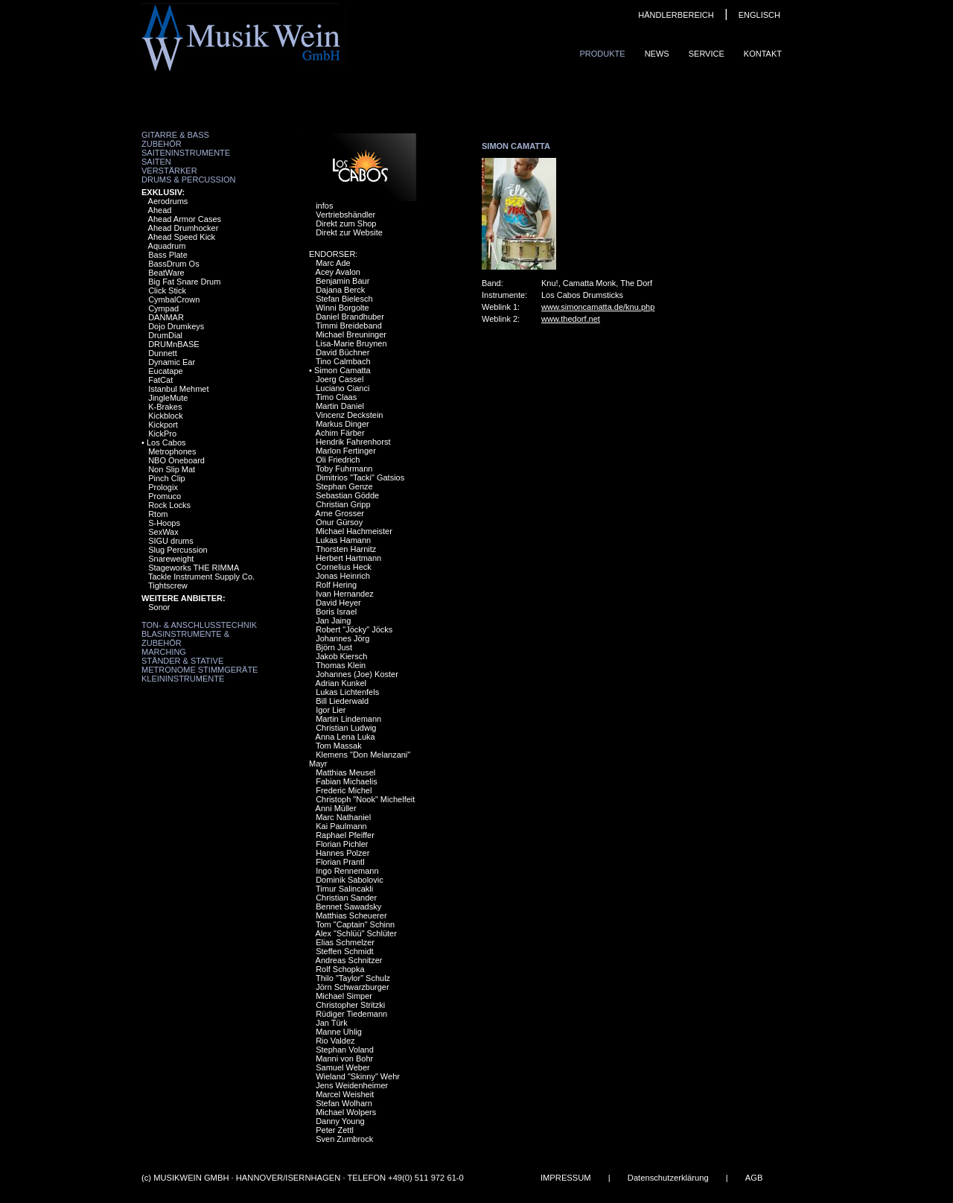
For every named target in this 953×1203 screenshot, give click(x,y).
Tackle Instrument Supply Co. (201, 576)
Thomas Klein (341, 665)
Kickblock (165, 415)
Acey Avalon (338, 271)
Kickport (163, 424)
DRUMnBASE (173, 344)
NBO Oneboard (176, 460)
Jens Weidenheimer (352, 1085)
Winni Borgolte (342, 307)
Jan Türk (332, 1022)
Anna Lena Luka (345, 736)
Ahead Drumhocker (183, 227)
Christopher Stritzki (350, 1004)
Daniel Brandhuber (350, 316)
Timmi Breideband (349, 325)
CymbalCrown (174, 299)
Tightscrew (168, 585)
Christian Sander (346, 897)
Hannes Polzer (342, 852)
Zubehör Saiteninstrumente (185, 148)
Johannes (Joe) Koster (357, 674)
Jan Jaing (333, 620)
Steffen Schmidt (344, 951)
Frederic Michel (344, 790)
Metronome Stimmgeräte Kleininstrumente (199, 674)
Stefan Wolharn (344, 1103)
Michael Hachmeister (354, 531)
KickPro (162, 433)
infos (324, 205)
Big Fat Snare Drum (184, 281)
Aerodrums (168, 201)
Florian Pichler (342, 843)
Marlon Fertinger (346, 450)
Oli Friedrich (338, 459)
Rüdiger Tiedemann (351, 1013)
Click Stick (167, 290)
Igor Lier (330, 709)
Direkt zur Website (349, 232)
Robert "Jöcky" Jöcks (354, 629)
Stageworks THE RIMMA (193, 567)
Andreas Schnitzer (349, 960)
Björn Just (334, 647)
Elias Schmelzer (345, 942)
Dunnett (162, 353)
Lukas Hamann (343, 540)
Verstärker (169, 170)
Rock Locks (169, 505)
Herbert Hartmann (348, 557)
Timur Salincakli (344, 888)
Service (706, 53)
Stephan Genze (344, 486)
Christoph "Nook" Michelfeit (365, 799)
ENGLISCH (759, 14)
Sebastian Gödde (347, 495)
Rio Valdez (335, 1040)
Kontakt (763, 53)
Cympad (163, 308)
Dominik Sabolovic (349, 879)
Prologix (163, 487)
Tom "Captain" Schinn (355, 924)
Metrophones (172, 451)
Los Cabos (166, 442)
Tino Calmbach (343, 361)
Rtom (158, 514)
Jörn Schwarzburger (352, 987)
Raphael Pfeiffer (345, 835)
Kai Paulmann (341, 826)
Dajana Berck (340, 289)
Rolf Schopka (340, 969)
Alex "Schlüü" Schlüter (356, 933)
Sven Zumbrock (344, 1138)
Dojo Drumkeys (176, 326)
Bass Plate (168, 254)
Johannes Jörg (342, 638)
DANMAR (166, 317)
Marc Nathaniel (343, 817)
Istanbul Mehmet (178, 388)
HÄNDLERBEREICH (675, 14)
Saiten (156, 161)
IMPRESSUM (566, 1177)
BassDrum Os (173, 263)
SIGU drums (171, 540)
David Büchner (342, 352)
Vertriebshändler (345, 214)
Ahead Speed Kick (182, 236)
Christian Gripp (343, 504)
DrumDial (165, 335)
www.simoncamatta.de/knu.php (597, 306)
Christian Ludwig (346, 727)
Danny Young (340, 1121)
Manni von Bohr (344, 1058)
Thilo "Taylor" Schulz (353, 978)
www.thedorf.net (570, 318)
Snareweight (171, 558)
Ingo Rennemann (347, 870)
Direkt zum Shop (346, 223)
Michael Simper (344, 995)
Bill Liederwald (342, 700)
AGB (754, 1177)
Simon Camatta (342, 370)
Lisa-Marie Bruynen (351, 343)
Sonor (159, 607)
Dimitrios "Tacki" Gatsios (360, 477)
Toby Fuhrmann (344, 468)
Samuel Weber (343, 1067)
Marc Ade (333, 262)
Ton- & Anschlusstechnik (199, 624)
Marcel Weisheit (345, 1094)
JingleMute (168, 397)
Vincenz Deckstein (349, 414)
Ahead (160, 210)
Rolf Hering (336, 584)
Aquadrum (167, 245)
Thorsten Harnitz (346, 549)
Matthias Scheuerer (351, 915)
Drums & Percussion (188, 179)
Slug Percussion (178, 549)
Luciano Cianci (342, 388)
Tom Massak (339, 745)
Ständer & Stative (182, 660)
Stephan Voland (345, 1049)
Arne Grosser (340, 513)
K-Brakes (165, 406)
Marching (163, 651)
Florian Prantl (340, 861)
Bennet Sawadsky (348, 906)
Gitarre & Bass (175, 134)
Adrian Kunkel (341, 683)
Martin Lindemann (348, 718)
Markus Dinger (342, 423)
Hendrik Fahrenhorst (353, 441)
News (657, 53)
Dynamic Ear (171, 362)
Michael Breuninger (351, 334)
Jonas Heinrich (343, 575)
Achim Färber (340, 432)
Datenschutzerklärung (668, 1177)
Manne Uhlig (339, 1031)
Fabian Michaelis (346, 781)
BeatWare (166, 272)
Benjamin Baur (342, 280)
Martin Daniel (340, 405)
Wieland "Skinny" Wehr (358, 1076)
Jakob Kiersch (341, 656)
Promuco (164, 496)
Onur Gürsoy (339, 522)
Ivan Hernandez (345, 593)
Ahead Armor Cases (184, 219)
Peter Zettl (335, 1130)
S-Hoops (164, 522)
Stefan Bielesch (344, 298)
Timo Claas (336, 397)
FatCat (160, 379)
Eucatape (165, 370)
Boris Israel (336, 611)
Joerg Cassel (339, 379)
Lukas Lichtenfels (347, 692)
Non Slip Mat (171, 469)
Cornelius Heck (344, 566)
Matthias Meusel (345, 772)
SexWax (163, 531)
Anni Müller (336, 808)
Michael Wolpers (346, 1112)
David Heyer (338, 602)
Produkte (602, 53)
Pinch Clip (166, 478)
